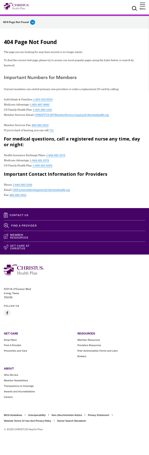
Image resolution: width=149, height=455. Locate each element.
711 (51, 130)
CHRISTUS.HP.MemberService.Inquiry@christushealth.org (72, 115)
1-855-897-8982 (39, 104)
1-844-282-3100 (22, 184)
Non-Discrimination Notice (67, 415)
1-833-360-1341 (42, 109)
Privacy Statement (98, 415)
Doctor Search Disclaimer (71, 420)
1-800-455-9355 (42, 165)
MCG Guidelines (13, 415)
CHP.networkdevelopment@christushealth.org (41, 190)
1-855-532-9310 (43, 99)
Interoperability (37, 415)
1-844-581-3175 (55, 155)
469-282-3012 (17, 195)
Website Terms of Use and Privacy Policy (27, 420)
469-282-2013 (40, 125)
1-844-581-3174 (39, 160)
